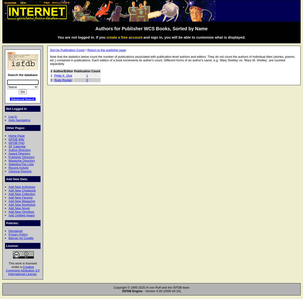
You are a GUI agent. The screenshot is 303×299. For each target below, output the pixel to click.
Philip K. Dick (63, 75)
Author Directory (20, 150)
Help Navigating (19, 120)
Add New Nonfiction (22, 204)
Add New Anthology (22, 187)
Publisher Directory (21, 157)
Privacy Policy (18, 234)
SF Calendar (17, 146)
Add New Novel (19, 208)
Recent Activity (19, 168)
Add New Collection (22, 194)
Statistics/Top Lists (21, 164)
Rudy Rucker (63, 80)
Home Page (17, 136)
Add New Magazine (22, 201)
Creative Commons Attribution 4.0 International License (23, 270)
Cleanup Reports (20, 171)
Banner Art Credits (21, 238)
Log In (13, 116)
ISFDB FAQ (17, 143)
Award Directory (19, 153)
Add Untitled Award (22, 215)
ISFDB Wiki (16, 139)
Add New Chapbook (22, 190)
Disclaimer (16, 231)
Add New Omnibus (21, 212)
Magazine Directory (22, 160)
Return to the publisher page (106, 50)
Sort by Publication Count (67, 50)
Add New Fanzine (21, 197)
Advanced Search (22, 99)
